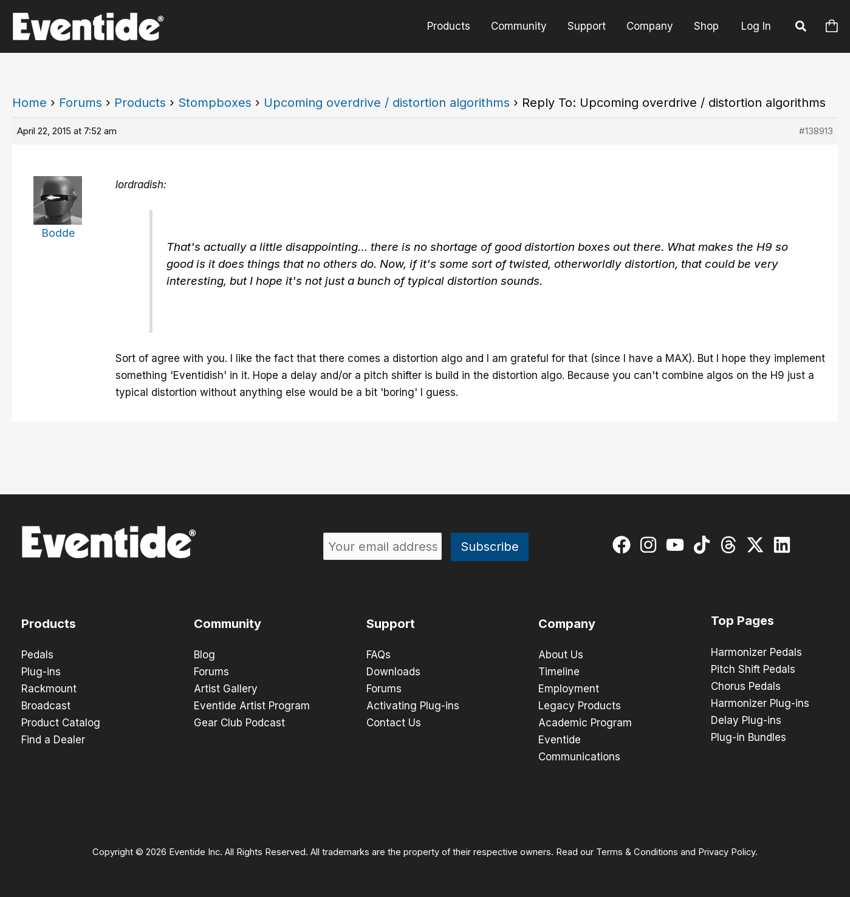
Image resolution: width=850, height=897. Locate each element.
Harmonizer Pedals (756, 652)
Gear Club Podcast (239, 723)
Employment (568, 689)
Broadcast (45, 706)
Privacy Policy (726, 852)
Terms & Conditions (637, 852)
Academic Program (585, 723)
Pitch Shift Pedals (753, 669)
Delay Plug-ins (746, 720)
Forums (80, 102)
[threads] (731, 545)
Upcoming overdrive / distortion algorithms (387, 102)
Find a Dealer (53, 740)
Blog (204, 655)
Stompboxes (215, 102)
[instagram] (651, 545)
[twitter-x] (758, 545)
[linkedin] (785, 545)
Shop (706, 26)
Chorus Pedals (746, 686)
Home (29, 102)
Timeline (559, 672)
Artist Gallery (226, 689)
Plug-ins (41, 672)
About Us (560, 655)
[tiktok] (704, 545)
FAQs (378, 655)
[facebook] (624, 545)
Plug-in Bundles (748, 737)
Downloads (393, 672)
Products (448, 26)
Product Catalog (60, 723)
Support (586, 26)
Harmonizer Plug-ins (760, 703)
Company (649, 26)
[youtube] (678, 545)
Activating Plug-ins (412, 706)
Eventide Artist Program (252, 706)
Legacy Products (579, 706)
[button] (801, 28)
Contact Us (393, 723)
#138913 (816, 131)
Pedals (37, 655)
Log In (756, 26)
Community (519, 26)
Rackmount (49, 689)
